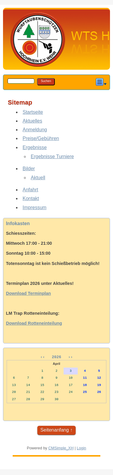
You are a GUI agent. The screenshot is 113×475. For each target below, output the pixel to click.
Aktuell (38, 177)
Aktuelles (32, 120)
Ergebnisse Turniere (52, 156)
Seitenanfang (54, 430)
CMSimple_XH (61, 449)
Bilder (29, 168)
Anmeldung (35, 129)
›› (69, 357)
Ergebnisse (35, 147)
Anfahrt (30, 189)
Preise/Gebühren (41, 138)
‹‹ (44, 357)
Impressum (34, 207)
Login (81, 449)
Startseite (33, 112)
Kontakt (31, 198)
